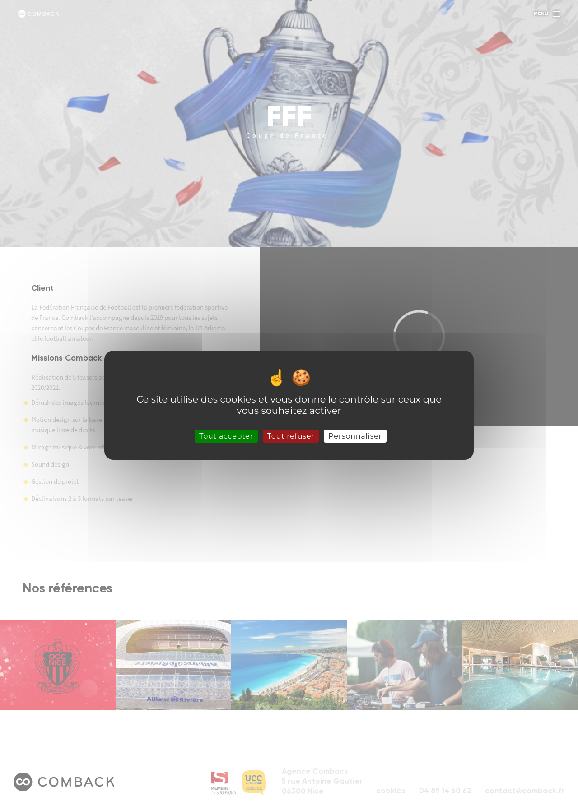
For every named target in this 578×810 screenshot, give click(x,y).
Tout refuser (291, 435)
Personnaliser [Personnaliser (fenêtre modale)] (355, 435)
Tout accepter (226, 435)
